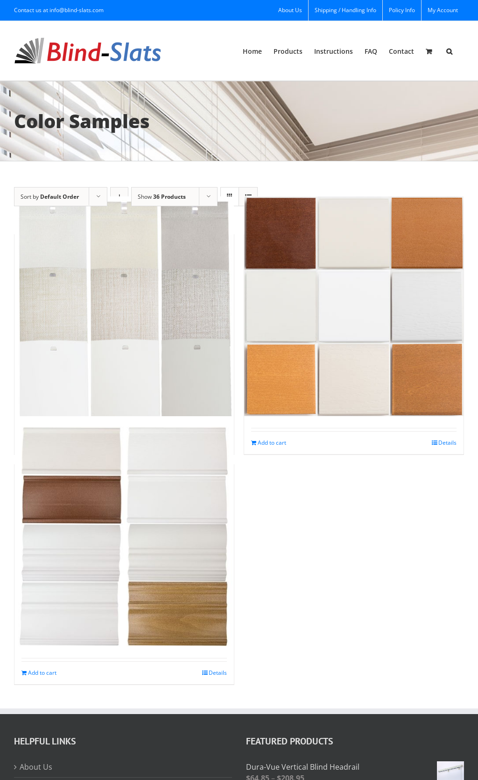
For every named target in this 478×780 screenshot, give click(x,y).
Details (447, 443)
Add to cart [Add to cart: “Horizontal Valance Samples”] (42, 673)
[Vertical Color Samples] (124, 306)
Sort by (50, 197)
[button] (449, 50)
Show (162, 197)
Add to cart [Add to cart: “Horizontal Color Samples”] (272, 443)
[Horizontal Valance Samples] (124, 536)
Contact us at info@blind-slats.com (59, 10)
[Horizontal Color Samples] (354, 306)
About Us (36, 767)
